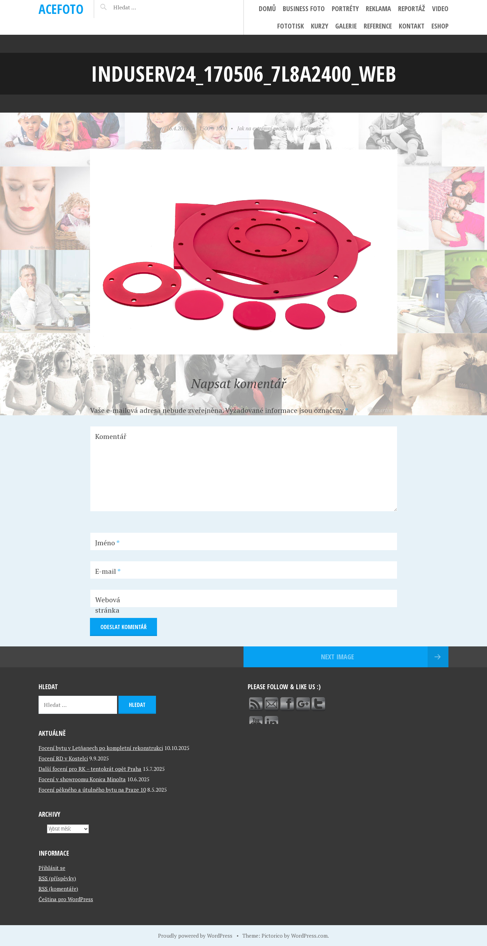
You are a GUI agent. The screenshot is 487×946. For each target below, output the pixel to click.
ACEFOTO (61, 9)
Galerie (346, 26)
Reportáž (411, 8)
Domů (267, 8)
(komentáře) (58, 888)
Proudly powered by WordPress (195, 935)
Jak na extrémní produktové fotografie (279, 128)
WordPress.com (309, 935)
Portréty (345, 8)
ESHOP (439, 26)
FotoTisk (290, 26)
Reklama (378, 8)
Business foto (304, 8)
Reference (378, 26)
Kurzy (319, 26)
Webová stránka (107, 605)
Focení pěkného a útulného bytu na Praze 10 (92, 789)
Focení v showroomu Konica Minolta (82, 779)
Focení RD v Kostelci (63, 758)
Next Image (337, 656)
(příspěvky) (57, 878)
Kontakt (411, 26)
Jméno (107, 542)
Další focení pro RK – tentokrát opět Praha (90, 768)
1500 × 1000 (213, 128)
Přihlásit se (52, 867)
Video (440, 8)
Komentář (110, 436)
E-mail (108, 571)
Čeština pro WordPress (66, 899)
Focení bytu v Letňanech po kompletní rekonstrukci (101, 747)
